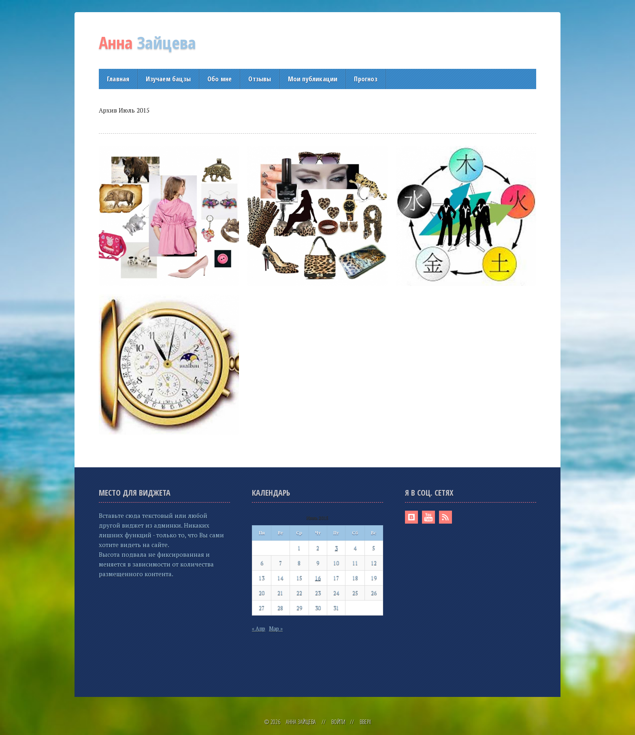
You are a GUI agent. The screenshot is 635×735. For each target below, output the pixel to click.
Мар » (276, 628)
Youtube (428, 517)
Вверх (365, 722)
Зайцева (147, 42)
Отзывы (259, 79)
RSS (445, 517)
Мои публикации (313, 79)
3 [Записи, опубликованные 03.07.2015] (336, 548)
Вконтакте (411, 517)
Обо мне (219, 79)
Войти (338, 722)
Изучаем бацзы (168, 79)
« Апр (258, 628)
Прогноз (365, 79)
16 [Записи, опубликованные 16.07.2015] (318, 578)
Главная (118, 79)
